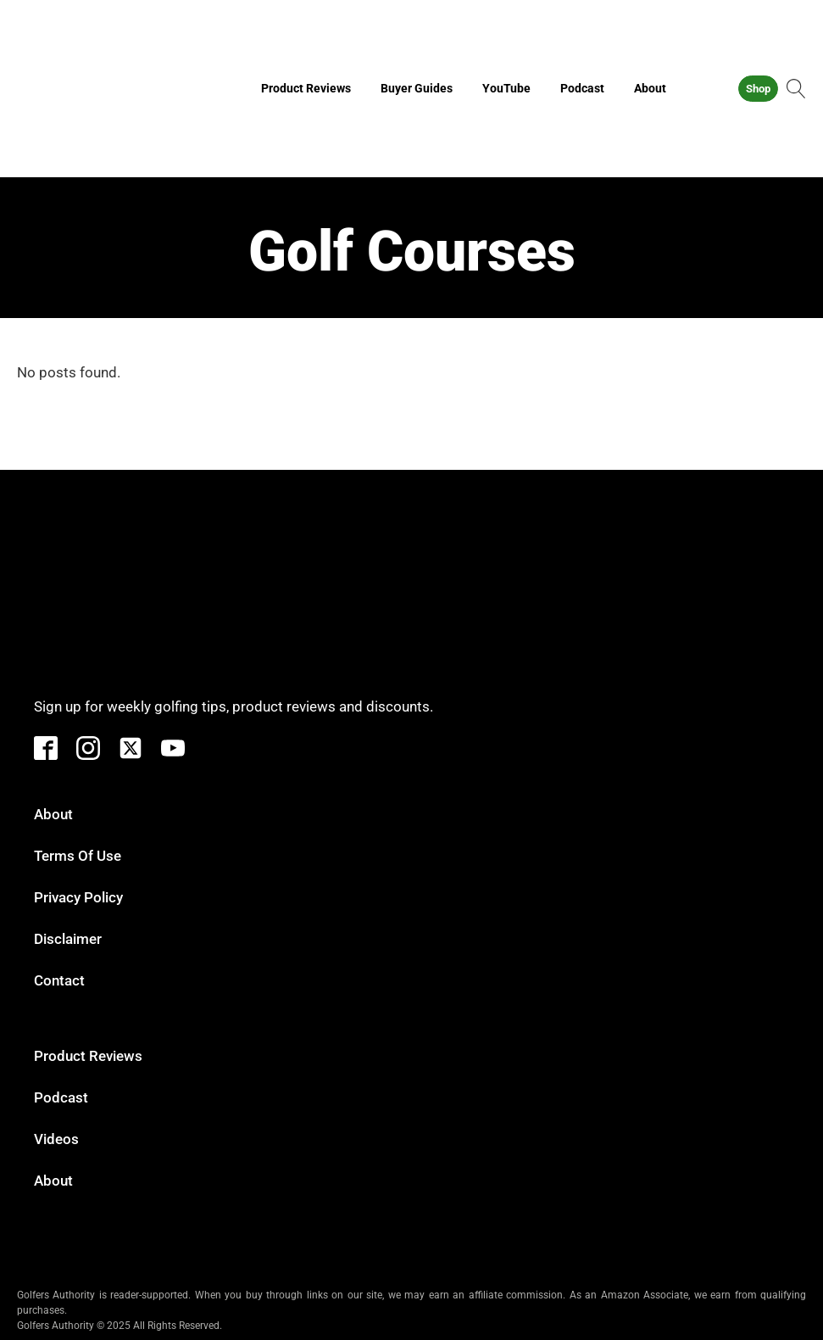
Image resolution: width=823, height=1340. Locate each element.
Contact (59, 980)
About (650, 88)
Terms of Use (77, 855)
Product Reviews (306, 88)
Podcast (582, 88)
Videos (56, 1139)
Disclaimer (68, 938)
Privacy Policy (78, 897)
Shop (758, 88)
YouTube (506, 88)
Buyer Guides (417, 88)
